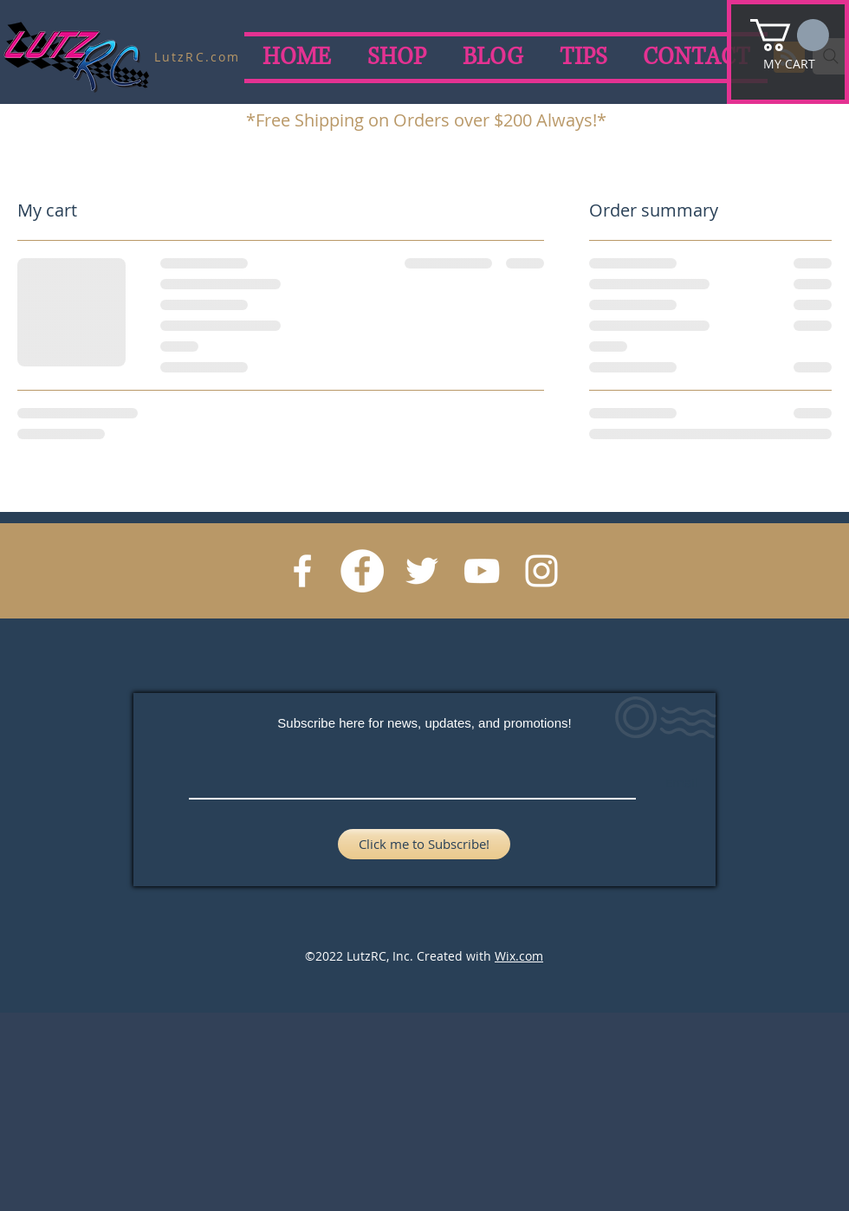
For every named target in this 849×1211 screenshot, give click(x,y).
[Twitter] (422, 571)
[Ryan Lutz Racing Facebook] (302, 571)
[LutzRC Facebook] (362, 571)
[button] (789, 35)
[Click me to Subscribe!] (424, 844)
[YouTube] (481, 571)
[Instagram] (541, 571)
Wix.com (519, 956)
